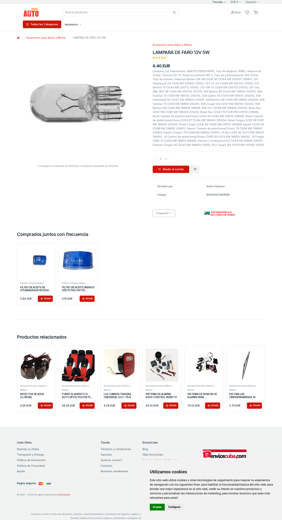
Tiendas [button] (217, 1)
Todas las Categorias (42, 24)
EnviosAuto (64, 494)
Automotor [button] (71, 24)
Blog (145, 449)
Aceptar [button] (157, 507)
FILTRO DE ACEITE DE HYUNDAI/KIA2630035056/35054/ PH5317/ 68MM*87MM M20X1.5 (36, 289)
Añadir (45, 299)
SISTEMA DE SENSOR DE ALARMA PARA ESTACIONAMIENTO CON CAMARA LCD (202, 396)
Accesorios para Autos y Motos (46, 37)
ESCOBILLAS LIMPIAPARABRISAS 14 (242, 396)
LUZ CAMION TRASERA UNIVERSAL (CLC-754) (117, 396)
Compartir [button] (162, 213)
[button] (256, 12)
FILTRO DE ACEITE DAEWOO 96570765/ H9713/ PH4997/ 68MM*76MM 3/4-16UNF (78, 289)
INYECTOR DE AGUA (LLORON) (32, 396)
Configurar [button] (174, 507)
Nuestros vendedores (114, 471)
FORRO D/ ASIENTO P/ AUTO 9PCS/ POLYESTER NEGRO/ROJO (77, 396)
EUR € (234, 1)
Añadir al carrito (171, 169)
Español (251, 1)
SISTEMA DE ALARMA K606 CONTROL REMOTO (161, 396)
